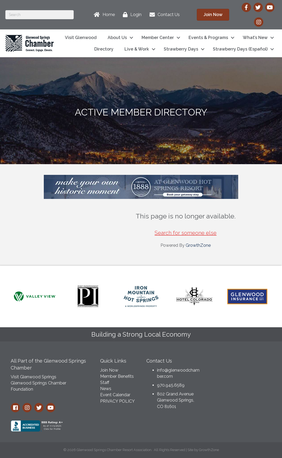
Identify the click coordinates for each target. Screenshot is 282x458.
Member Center (158, 37)
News (105, 388)
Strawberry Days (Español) (240, 49)
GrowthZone (198, 245)
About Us (117, 37)
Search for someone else (186, 233)
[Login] (131, 14)
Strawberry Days (181, 49)
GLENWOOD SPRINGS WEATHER (241, 375)
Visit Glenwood (81, 37)
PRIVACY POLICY (117, 401)
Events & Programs (208, 37)
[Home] (103, 14)
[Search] (39, 14)
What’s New (255, 37)
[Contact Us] (163, 14)
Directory (103, 49)
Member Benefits (117, 376)
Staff (104, 382)
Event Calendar (115, 394)
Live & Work (136, 49)
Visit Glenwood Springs (33, 376)
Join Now (109, 370)
